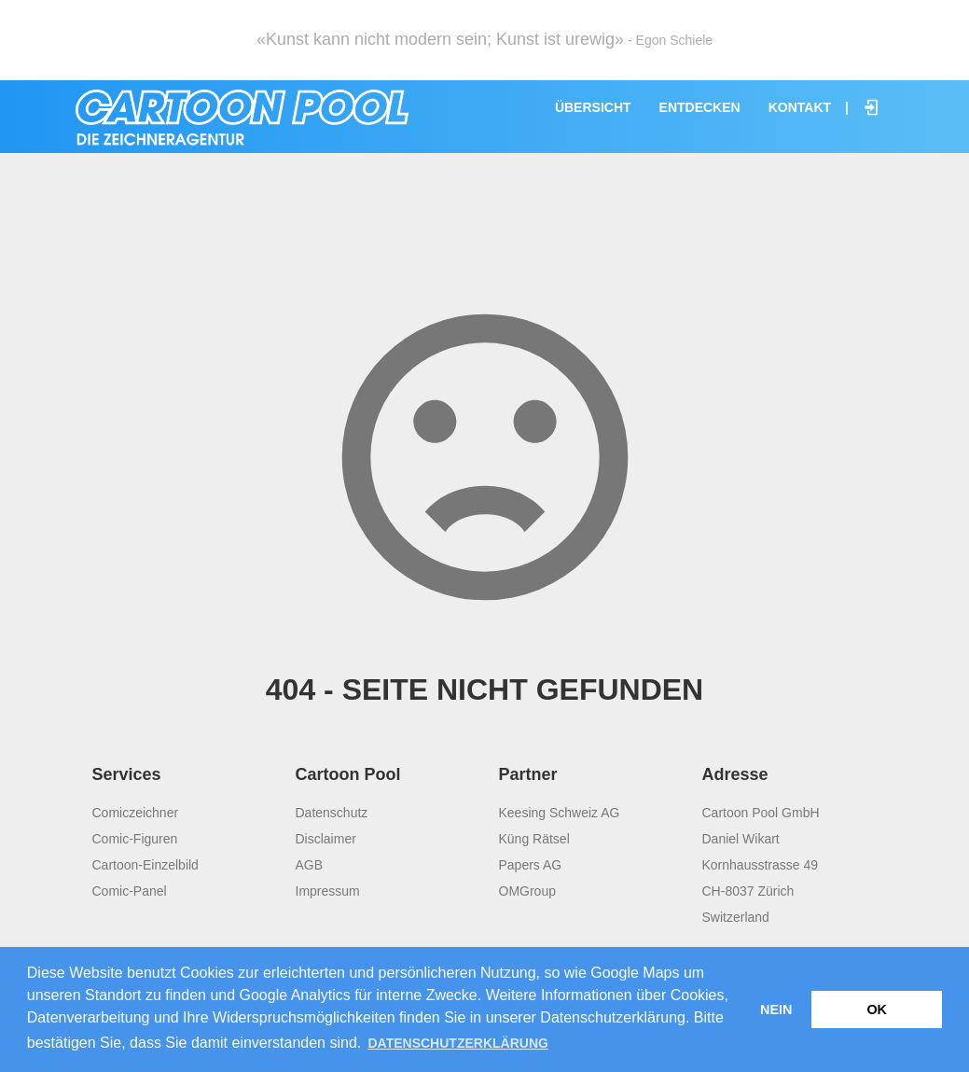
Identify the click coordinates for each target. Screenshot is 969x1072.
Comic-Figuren (135, 838)
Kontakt (799, 107)
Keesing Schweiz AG (559, 812)
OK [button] (876, 1009)
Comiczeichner (135, 812)
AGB (310, 864)
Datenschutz (332, 812)
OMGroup (527, 891)
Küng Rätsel (534, 838)
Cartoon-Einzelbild (145, 864)
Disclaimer (326, 838)
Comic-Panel (129, 891)
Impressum (328, 891)
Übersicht (593, 107)
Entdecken (700, 107)
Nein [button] (776, 1009)
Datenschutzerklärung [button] (457, 1043)
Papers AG (530, 864)
